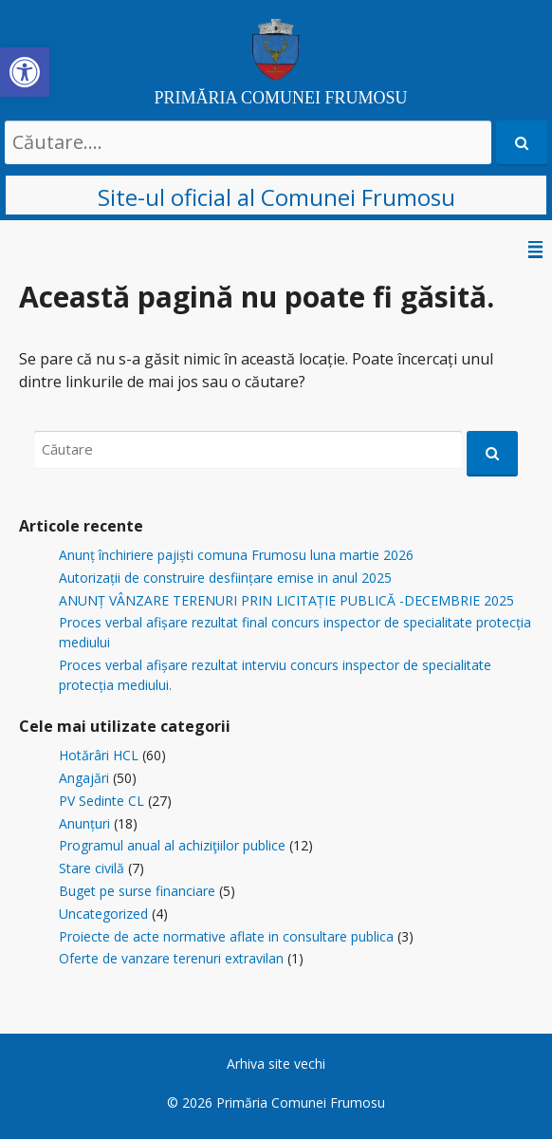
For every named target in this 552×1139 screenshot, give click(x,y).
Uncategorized (103, 914)
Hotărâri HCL (98, 755)
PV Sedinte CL (101, 801)
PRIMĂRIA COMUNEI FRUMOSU (280, 97)
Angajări (84, 778)
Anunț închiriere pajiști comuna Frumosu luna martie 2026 (236, 555)
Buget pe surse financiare (137, 891)
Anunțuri (84, 823)
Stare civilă (91, 868)
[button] (24, 72)
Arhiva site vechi (276, 1064)
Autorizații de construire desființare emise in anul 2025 (225, 578)
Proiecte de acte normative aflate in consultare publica (226, 936)
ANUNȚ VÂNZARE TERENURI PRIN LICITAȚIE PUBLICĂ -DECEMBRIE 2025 (286, 600)
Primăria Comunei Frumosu (300, 1102)
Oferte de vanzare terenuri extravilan (171, 958)
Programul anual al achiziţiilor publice (172, 845)
